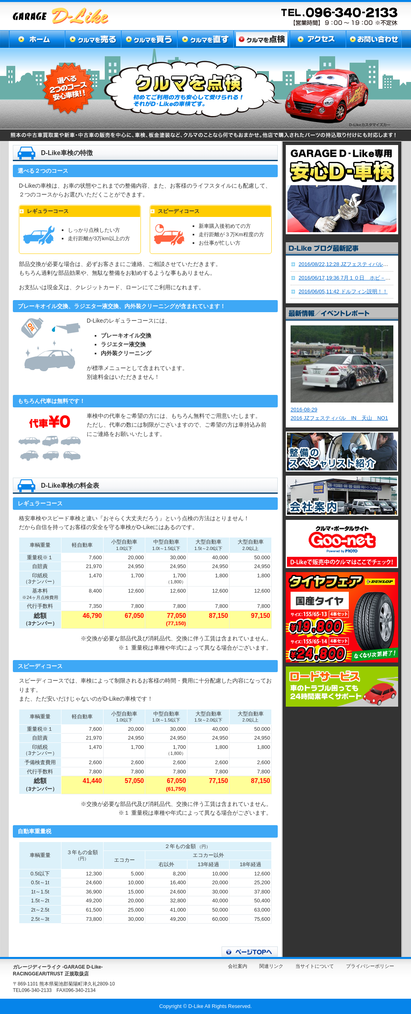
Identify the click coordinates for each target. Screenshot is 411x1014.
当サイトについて (314, 966)
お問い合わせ (373, 39)
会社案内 (237, 966)
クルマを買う (148, 39)
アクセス (316, 39)
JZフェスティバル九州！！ (351, 264)
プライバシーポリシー (370, 966)
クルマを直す (204, 39)
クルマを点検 (260, 39)
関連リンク (271, 966)
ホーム (37, 39)
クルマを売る (92, 39)
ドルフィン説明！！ (343, 291)
